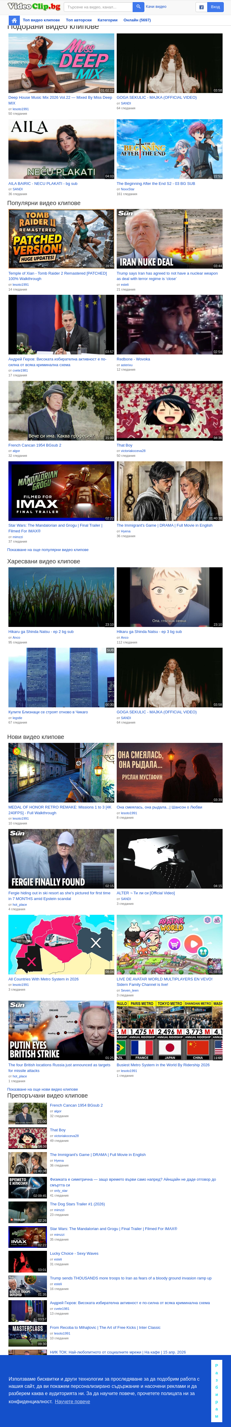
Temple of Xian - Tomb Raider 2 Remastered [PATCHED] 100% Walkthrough (57, 276)
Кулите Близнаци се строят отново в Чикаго (48, 712)
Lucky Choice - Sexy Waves (74, 1253)
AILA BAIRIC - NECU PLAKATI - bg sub (43, 183)
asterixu (127, 365)
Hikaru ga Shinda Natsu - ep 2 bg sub (41, 631)
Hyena (126, 531)
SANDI (126, 103)
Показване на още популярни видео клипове (47, 549)
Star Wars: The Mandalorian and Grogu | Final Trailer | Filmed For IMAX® (55, 528)
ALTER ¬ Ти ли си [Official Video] (146, 893)
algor (16, 451)
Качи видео (156, 6)
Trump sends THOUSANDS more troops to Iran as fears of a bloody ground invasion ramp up (131, 1278)
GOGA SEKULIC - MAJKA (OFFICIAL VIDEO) (157, 97)
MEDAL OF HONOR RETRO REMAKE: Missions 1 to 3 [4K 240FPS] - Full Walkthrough (60, 810)
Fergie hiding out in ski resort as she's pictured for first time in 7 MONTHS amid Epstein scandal (59, 896)
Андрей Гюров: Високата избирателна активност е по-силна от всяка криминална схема (57, 362)
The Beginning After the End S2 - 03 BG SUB (156, 183)
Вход (215, 7)
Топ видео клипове (41, 20)
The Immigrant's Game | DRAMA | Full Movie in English (164, 525)
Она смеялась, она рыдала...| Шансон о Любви (159, 807)
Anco (16, 637)
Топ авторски (78, 20)
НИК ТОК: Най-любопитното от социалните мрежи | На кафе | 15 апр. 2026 (118, 1352)
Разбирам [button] (216, 1391)
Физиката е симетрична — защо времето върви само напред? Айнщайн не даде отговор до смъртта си (133, 1182)
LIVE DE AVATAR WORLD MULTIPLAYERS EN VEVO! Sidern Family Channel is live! (165, 982)
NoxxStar (127, 189)
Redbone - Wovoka (133, 359)
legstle (17, 718)
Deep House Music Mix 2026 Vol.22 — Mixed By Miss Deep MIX (60, 100)
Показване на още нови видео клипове (42, 1089)
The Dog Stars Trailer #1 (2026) (77, 1204)
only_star (61, 1190)
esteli (125, 284)
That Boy (124, 445)
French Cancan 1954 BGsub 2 (34, 445)
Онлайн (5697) (137, 20)
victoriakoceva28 (133, 451)
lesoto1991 (21, 109)
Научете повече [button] (72, 1401)
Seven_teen (130, 990)
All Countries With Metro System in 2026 (43, 979)
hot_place (20, 904)
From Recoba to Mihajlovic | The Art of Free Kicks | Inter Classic (105, 1327)
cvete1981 (20, 370)
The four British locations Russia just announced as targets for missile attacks (59, 1068)
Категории (108, 20)
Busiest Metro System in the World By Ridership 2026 (163, 1065)
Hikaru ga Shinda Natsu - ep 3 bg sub (149, 631)
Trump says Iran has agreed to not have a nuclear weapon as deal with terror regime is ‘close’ (167, 276)
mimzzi (18, 537)
